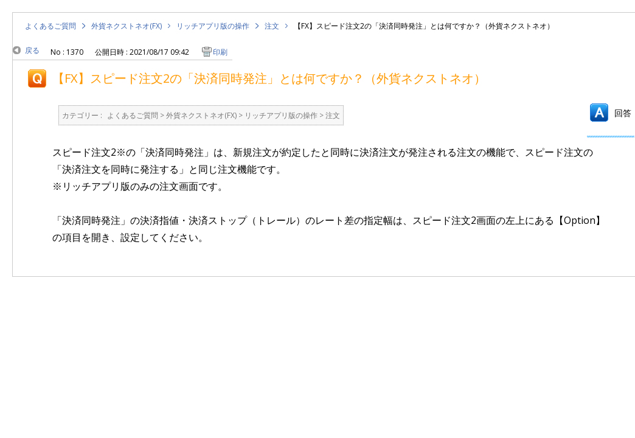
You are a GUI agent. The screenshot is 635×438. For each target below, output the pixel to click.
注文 (272, 26)
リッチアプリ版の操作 (212, 26)
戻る (32, 50)
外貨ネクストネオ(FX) (126, 26)
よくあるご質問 (50, 26)
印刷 (220, 52)
